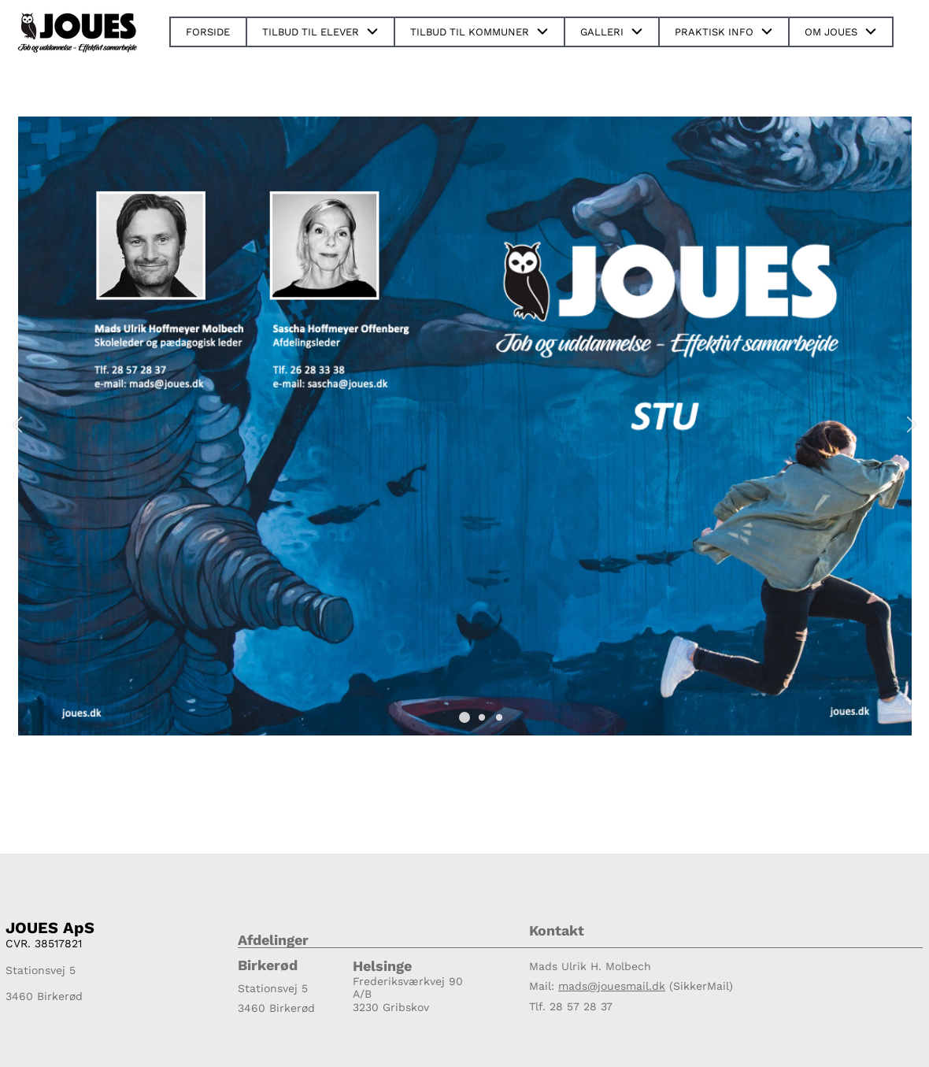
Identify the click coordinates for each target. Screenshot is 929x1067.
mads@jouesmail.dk (611, 986)
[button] (464, 717)
